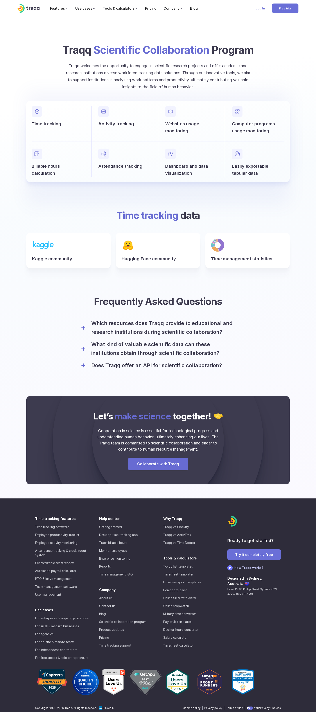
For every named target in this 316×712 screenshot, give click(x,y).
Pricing (104, 637)
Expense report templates (182, 582)
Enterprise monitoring (114, 558)
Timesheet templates (178, 574)
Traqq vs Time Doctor (179, 543)
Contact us (107, 606)
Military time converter (179, 614)
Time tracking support (115, 645)
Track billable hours (113, 543)
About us (106, 598)
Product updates (111, 629)
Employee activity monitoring (56, 543)
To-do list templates (178, 566)
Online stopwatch (176, 606)
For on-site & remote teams (55, 642)
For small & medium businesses (57, 626)
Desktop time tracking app (118, 535)
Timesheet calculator (178, 645)
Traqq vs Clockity (176, 527)
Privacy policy (213, 708)
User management (48, 594)
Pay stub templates (177, 622)
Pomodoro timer (175, 590)
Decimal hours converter (181, 629)
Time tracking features (55, 518)
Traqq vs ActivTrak (177, 535)
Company (107, 590)
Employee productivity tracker (57, 535)
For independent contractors (56, 650)
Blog (102, 614)
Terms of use (234, 708)
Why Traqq (172, 518)
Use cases (44, 610)
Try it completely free (254, 554)
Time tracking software (52, 527)
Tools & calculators (180, 558)
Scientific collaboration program (122, 622)
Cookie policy (192, 708)
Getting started (110, 527)
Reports (105, 566)
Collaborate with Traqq (158, 464)
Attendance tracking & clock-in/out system (60, 553)
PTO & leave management (54, 579)
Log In (260, 8)
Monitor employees (113, 550)
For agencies (44, 634)
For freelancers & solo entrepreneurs (61, 658)
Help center (109, 518)
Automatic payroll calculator (55, 571)
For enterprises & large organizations (62, 618)
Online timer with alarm (179, 598)
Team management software (56, 586)
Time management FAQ (116, 574)
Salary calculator (175, 637)
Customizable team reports (55, 563)
